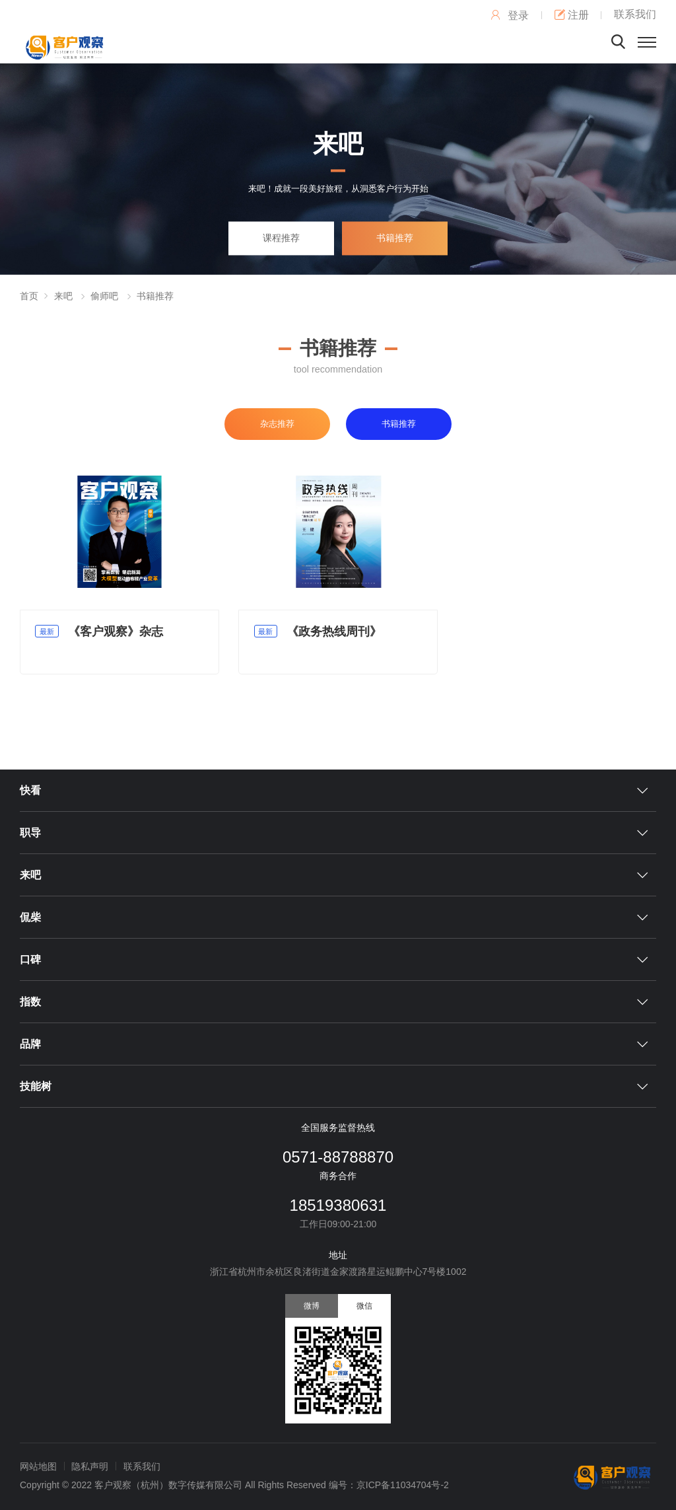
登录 (509, 15)
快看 (30, 790)
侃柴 (30, 917)
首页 (29, 296)
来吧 (63, 296)
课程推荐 (281, 238)
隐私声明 (89, 1466)
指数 (30, 1001)
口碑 (30, 959)
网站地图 (38, 1466)
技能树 (35, 1086)
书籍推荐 (394, 238)
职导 (30, 832)
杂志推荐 (277, 424)
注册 (572, 14)
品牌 (30, 1044)
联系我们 (635, 14)
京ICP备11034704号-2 (402, 1485)
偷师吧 (104, 296)
